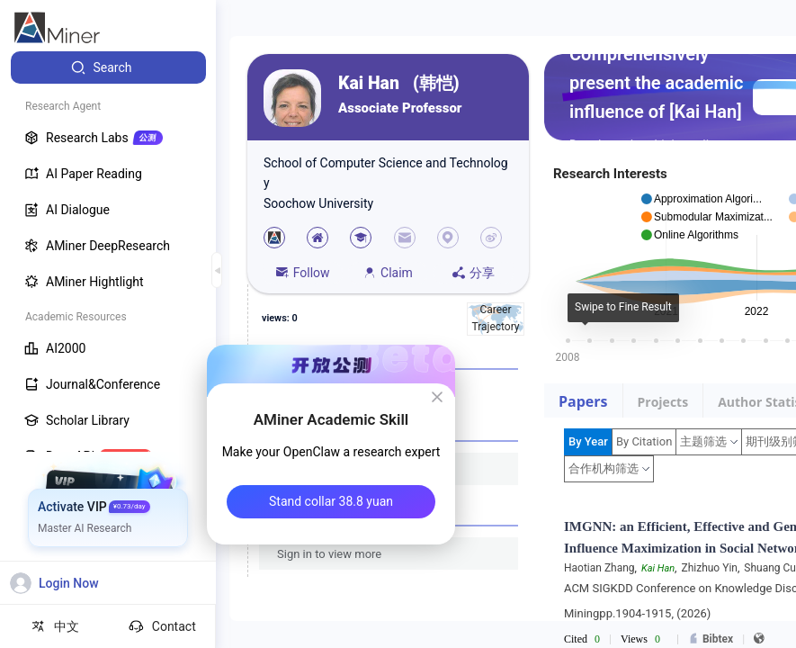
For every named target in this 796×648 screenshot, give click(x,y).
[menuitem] (108, 67)
